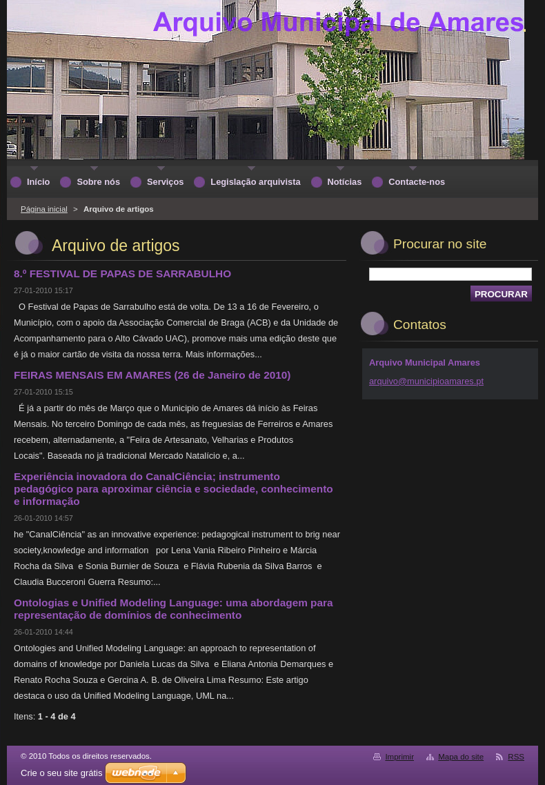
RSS (516, 757)
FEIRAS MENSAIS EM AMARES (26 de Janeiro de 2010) (152, 375)
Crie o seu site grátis (62, 773)
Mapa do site (461, 757)
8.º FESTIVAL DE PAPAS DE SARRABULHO (122, 273)
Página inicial (44, 209)
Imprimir (399, 757)
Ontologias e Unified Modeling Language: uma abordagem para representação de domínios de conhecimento (173, 609)
